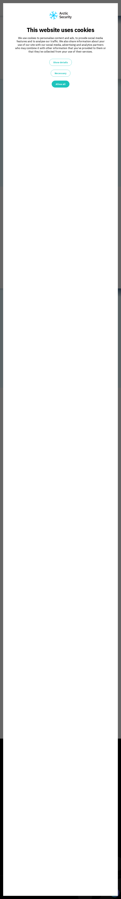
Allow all (61, 84)
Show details (60, 62)
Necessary (60, 73)
